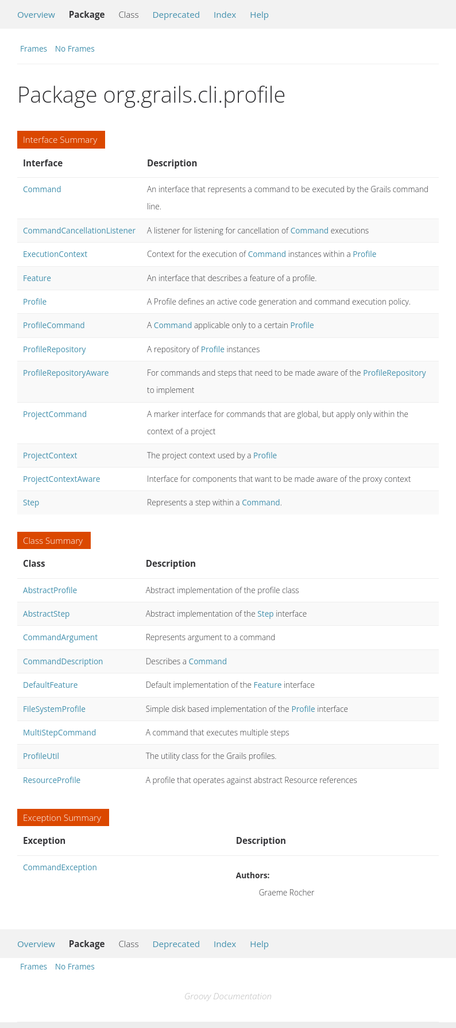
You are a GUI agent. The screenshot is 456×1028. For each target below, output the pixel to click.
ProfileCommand (54, 325)
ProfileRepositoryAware (66, 372)
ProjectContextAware (62, 478)
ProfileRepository (54, 349)
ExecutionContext (55, 253)
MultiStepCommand (59, 732)
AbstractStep (46, 613)
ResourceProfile (51, 779)
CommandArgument (60, 637)
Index (225, 14)
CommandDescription (63, 661)
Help (259, 14)
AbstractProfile (50, 590)
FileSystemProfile (54, 708)
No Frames (75, 48)
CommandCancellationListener (79, 230)
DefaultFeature (50, 684)
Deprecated (176, 14)
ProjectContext (50, 455)
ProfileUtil (41, 755)
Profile (364, 253)
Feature (37, 277)
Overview (36, 14)
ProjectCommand (55, 413)
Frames (33, 48)
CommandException (60, 867)
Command (42, 189)
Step (31, 502)
